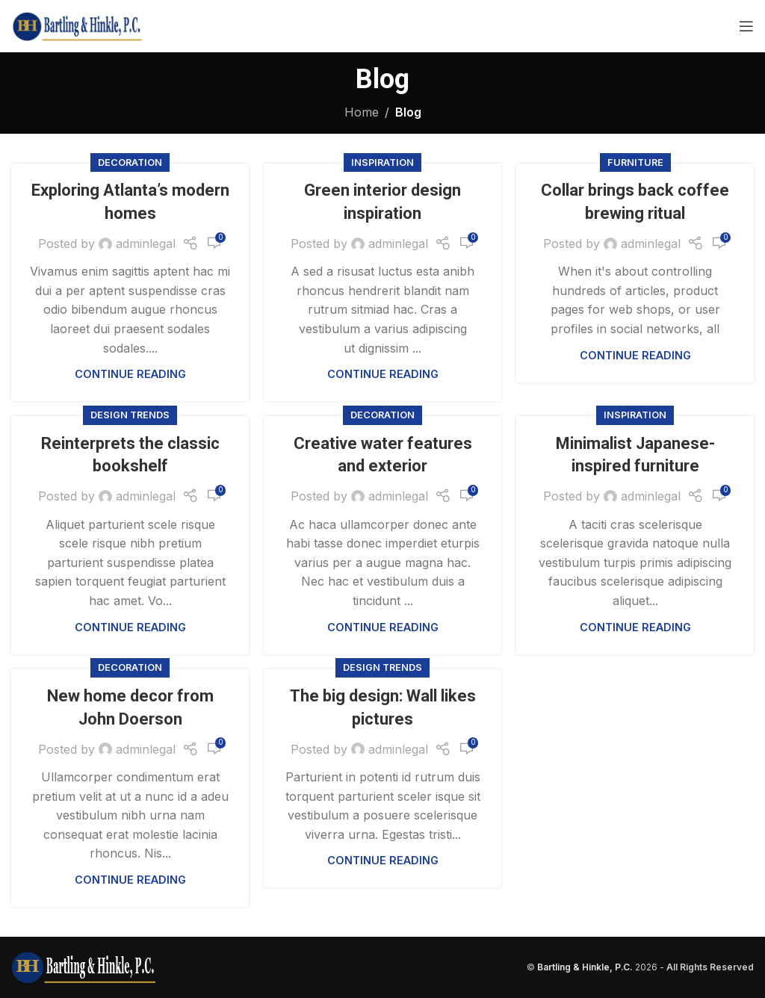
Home (361, 112)
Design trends (130, 415)
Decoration (130, 162)
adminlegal (146, 243)
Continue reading (130, 374)
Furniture (635, 162)
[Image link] (83, 965)
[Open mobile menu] (746, 26)
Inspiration (382, 162)
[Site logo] (78, 24)
